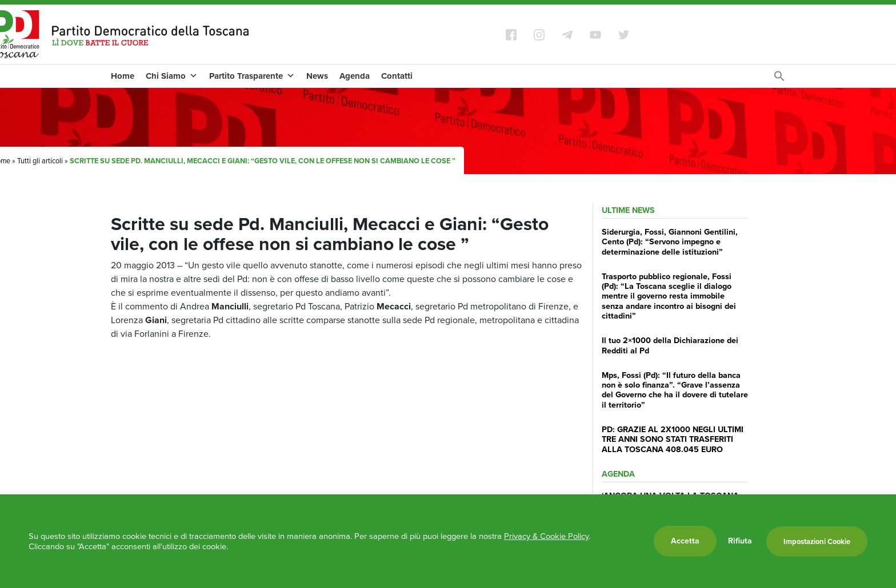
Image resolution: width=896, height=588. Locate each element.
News (317, 76)
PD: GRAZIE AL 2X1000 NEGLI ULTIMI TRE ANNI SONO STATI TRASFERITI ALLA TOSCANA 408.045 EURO (672, 439)
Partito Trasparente (252, 76)
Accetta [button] (685, 541)
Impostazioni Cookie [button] (816, 541)
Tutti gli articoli (40, 160)
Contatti (397, 76)
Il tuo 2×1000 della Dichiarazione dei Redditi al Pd (670, 345)
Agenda (354, 76)
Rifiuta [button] (740, 541)
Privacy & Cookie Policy (546, 536)
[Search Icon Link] (779, 79)
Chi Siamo (172, 76)
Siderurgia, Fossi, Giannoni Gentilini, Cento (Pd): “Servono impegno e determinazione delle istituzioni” (670, 241)
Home (122, 76)
